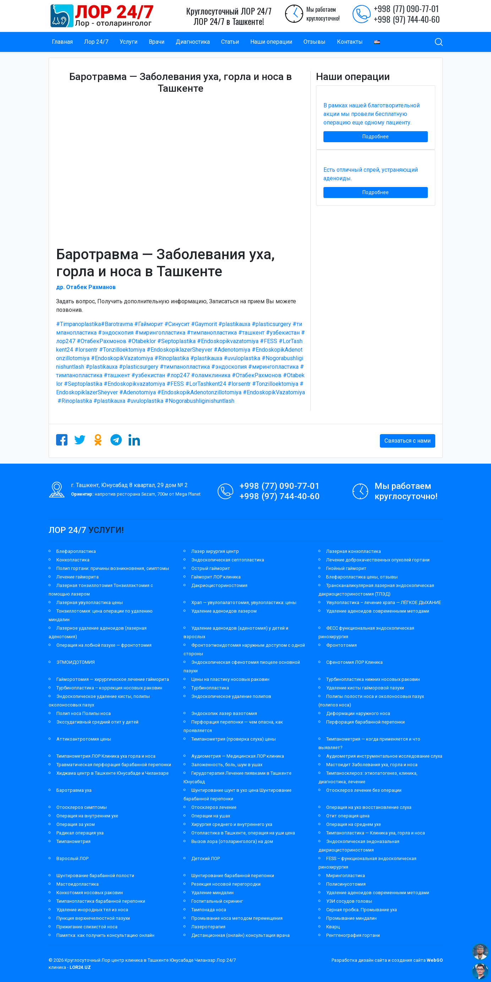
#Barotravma (117, 324)
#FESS (268, 341)
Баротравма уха (74, 790)
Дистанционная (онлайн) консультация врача (240, 935)
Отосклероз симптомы (81, 807)
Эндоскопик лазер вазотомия (224, 713)
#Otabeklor (142, 341)
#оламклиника (210, 375)
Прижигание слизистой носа (87, 926)
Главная (62, 41)
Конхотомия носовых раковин (89, 892)
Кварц (333, 926)
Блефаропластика (76, 551)
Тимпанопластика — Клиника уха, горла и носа (375, 833)
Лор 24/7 (96, 41)
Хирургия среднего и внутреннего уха (231, 824)
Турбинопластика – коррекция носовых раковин (109, 687)
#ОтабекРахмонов (101, 341)
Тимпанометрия (73, 841)
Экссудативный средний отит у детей (97, 722)
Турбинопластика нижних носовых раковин (373, 679)
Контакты (350, 41)
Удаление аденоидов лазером (224, 611)
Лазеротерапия (208, 926)
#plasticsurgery (271, 324)
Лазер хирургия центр (215, 551)
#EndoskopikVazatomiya (122, 358)
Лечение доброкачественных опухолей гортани (378, 559)
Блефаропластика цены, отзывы (362, 577)
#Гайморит (148, 324)
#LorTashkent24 (205, 383)
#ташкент (251, 332)
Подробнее (375, 136)
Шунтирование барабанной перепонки (232, 875)
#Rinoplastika (171, 358)
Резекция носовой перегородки (226, 884)
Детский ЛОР (205, 858)
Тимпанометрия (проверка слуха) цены (233, 739)
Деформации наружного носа (358, 713)
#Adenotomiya (232, 349)
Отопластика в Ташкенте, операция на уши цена (243, 833)
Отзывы (315, 41)
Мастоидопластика (77, 884)
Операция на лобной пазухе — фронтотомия (104, 645)
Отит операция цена (348, 815)
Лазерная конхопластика (353, 551)
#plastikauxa (234, 324)
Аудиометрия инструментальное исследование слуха (384, 756)
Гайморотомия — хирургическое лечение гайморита (112, 679)
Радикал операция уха (80, 833)
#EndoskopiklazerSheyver (179, 349)
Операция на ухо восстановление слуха (368, 807)
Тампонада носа (208, 909)
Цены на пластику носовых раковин (230, 679)
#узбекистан (283, 332)
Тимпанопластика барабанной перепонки (100, 901)
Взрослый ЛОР (72, 858)
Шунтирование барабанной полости (95, 875)
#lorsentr (86, 349)
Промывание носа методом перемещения (237, 918)
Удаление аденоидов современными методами (377, 611)
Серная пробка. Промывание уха (361, 909)
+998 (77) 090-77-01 (406, 8)
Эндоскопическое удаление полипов (231, 696)
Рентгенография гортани (353, 935)
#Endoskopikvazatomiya (227, 341)
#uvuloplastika (242, 358)
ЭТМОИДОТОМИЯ (75, 662)
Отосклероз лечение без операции (364, 790)
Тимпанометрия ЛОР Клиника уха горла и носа (106, 756)
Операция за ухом (75, 824)
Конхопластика (72, 559)
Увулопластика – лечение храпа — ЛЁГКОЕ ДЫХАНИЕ (383, 602)
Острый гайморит (210, 568)
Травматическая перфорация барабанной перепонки (113, 764)
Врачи (156, 41)
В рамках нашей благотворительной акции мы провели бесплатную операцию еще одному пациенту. (371, 114)
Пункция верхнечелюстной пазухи (93, 918)
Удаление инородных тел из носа (92, 909)
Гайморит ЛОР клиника (216, 577)
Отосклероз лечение (213, 807)
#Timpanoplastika (78, 324)
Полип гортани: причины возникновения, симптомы (112, 568)
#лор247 (178, 375)
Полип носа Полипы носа (83, 713)
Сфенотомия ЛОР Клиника (354, 662)
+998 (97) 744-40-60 (407, 18)
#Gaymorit (204, 324)
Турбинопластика (210, 687)
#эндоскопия (115, 332)
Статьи (230, 41)
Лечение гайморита (77, 577)
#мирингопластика (160, 332)
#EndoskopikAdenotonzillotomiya (199, 392)
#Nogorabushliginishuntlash (199, 400)
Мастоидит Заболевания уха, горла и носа (372, 764)
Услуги (128, 41)
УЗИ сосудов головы (349, 901)
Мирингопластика (345, 875)
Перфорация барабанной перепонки (365, 722)
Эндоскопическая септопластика (227, 559)
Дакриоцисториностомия (219, 585)
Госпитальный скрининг (217, 901)
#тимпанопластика (212, 332)
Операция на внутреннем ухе (87, 815)
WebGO (435, 960)
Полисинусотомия (346, 884)
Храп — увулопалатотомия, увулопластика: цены (243, 602)
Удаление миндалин (212, 892)
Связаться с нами (407, 440)
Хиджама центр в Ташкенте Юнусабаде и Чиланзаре (112, 773)
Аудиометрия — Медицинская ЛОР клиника (237, 756)
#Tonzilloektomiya (122, 349)
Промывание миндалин (351, 918)
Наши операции (271, 41)
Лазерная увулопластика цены (89, 602)
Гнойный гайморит (346, 568)
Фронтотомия (341, 645)
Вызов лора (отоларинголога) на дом (232, 841)
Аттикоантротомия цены (83, 739)
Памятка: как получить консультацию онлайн (105, 935)
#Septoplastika (176, 341)
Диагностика (193, 41)
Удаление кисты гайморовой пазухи (365, 687)
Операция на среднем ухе (353, 824)
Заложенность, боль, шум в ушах (226, 764)
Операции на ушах (210, 815)
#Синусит (177, 324)
